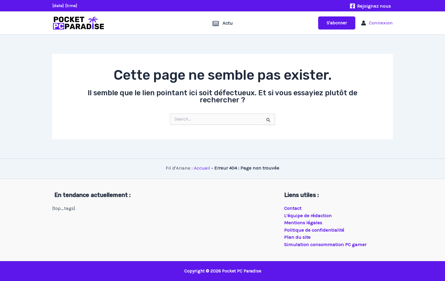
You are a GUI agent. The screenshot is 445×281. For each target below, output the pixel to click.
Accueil (202, 168)
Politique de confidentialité (314, 230)
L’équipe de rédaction (308, 215)
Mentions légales (303, 222)
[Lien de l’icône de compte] (377, 23)
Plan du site (297, 237)
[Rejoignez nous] (370, 6)
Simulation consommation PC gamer (325, 244)
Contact (292, 208)
